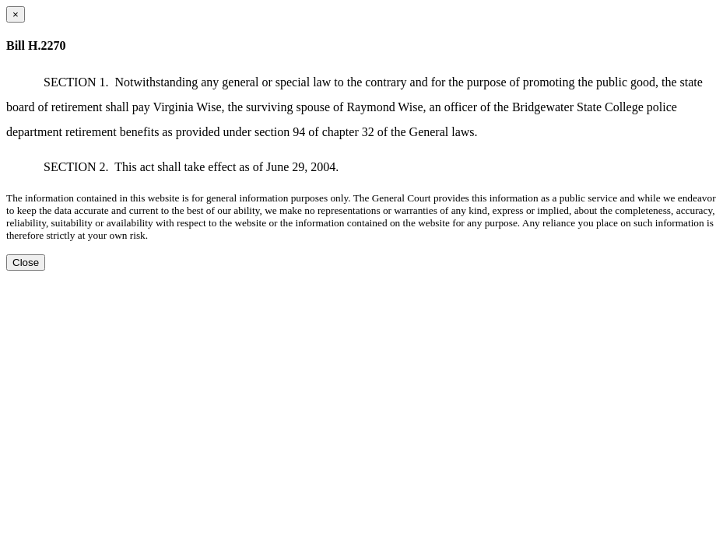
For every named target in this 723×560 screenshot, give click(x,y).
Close (25, 262)
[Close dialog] (15, 14)
